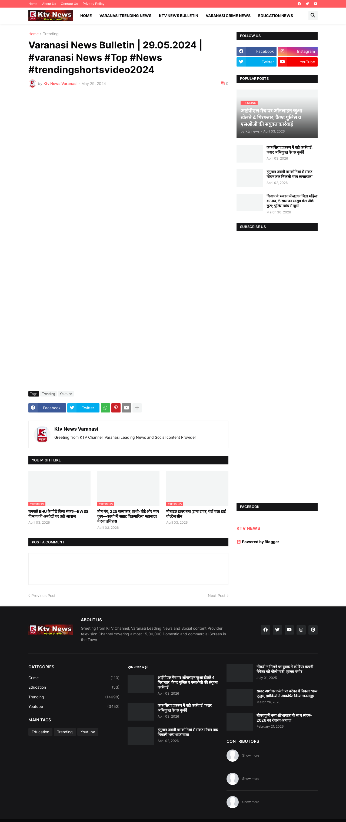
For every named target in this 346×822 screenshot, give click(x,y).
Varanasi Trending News (125, 15)
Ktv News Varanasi (76, 429)
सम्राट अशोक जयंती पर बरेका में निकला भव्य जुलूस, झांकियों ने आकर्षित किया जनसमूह (287, 693)
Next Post (216, 595)
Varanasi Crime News (228, 15)
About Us (49, 4)
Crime (73, 678)
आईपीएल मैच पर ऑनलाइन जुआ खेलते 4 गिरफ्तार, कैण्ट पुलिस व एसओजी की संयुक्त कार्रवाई (188, 682)
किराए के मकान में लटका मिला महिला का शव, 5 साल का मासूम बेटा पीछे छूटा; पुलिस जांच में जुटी (292, 201)
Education (73, 687)
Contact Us (69, 4)
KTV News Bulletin (178, 15)
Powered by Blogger (258, 541)
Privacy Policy (94, 4)
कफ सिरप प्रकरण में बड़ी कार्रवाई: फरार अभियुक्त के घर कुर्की (289, 149)
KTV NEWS (248, 528)
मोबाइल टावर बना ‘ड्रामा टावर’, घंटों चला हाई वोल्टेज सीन (196, 514)
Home (32, 4)
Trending (51, 34)
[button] (313, 15)
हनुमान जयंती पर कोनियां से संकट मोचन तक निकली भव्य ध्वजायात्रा (289, 174)
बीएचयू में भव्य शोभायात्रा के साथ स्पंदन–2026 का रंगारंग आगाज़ (284, 717)
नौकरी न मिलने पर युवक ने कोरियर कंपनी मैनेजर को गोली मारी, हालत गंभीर (285, 669)
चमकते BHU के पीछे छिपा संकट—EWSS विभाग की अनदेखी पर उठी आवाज (58, 514)
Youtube (66, 394)
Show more (250, 755)
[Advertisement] (128, 132)
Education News (275, 15)
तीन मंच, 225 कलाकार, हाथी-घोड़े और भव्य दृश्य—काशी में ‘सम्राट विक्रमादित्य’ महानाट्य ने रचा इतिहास (128, 516)
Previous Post (43, 595)
